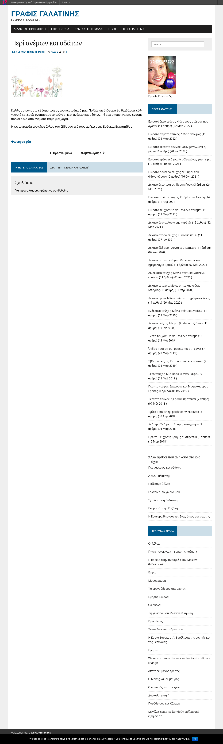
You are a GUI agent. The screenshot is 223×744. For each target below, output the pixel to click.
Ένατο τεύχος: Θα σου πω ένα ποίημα (172, 336)
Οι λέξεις (154, 543)
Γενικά (54, 52)
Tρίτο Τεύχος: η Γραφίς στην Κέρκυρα (173, 412)
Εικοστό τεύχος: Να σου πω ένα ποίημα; (174, 210)
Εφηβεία (153, 650)
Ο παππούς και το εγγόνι (164, 687)
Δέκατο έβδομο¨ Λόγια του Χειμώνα (172, 248)
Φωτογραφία (21, 142)
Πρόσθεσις (155, 621)
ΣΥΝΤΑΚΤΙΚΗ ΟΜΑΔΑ (88, 29)
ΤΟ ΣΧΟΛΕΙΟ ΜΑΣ (134, 29)
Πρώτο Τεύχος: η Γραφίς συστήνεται (172, 437)
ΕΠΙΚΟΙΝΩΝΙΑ (60, 29)
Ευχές (152, 572)
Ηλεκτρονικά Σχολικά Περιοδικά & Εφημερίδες (34, 2)
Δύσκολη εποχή (158, 695)
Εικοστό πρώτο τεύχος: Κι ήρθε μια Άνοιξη (176, 197)
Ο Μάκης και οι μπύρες (163, 679)
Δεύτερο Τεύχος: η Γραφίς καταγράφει (173, 424)
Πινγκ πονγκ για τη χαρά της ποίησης (173, 551)
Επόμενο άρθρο (92, 153)
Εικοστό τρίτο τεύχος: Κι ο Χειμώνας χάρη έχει (179, 159)
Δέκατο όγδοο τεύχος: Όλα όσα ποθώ (172, 235)
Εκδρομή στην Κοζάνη (163, 508)
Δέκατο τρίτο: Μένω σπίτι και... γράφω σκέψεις (179, 298)
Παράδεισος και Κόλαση (164, 703)
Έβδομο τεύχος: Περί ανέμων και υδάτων (175, 361)
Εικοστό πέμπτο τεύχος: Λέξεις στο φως (174, 134)
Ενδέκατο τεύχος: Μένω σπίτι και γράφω (175, 311)
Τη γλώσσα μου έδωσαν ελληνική (170, 613)
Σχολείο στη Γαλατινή (163, 500)
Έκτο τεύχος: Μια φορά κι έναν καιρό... (173, 374)
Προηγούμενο (60, 153)
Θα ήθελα (154, 605)
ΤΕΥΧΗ (112, 29)
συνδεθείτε (60, 190)
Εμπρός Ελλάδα (158, 597)
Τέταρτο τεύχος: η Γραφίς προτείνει (172, 399)
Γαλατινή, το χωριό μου (164, 492)
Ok (195, 739)
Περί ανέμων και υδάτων (164, 467)
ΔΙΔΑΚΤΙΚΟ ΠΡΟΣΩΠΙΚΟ (30, 29)
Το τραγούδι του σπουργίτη (167, 589)
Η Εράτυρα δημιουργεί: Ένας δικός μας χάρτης (179, 516)
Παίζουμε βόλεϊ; (159, 484)
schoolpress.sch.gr (41, 732)
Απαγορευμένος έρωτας (164, 671)
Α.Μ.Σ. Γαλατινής (159, 476)
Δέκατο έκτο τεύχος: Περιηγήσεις (170, 184)
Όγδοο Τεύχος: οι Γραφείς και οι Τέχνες (175, 349)
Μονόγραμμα (157, 581)
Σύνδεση (66, 2)
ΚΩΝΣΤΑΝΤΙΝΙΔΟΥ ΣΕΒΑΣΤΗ (29, 52)
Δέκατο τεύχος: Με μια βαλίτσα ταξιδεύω (175, 323)
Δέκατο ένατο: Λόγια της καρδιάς (169, 222)
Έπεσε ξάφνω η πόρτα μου (165, 629)
